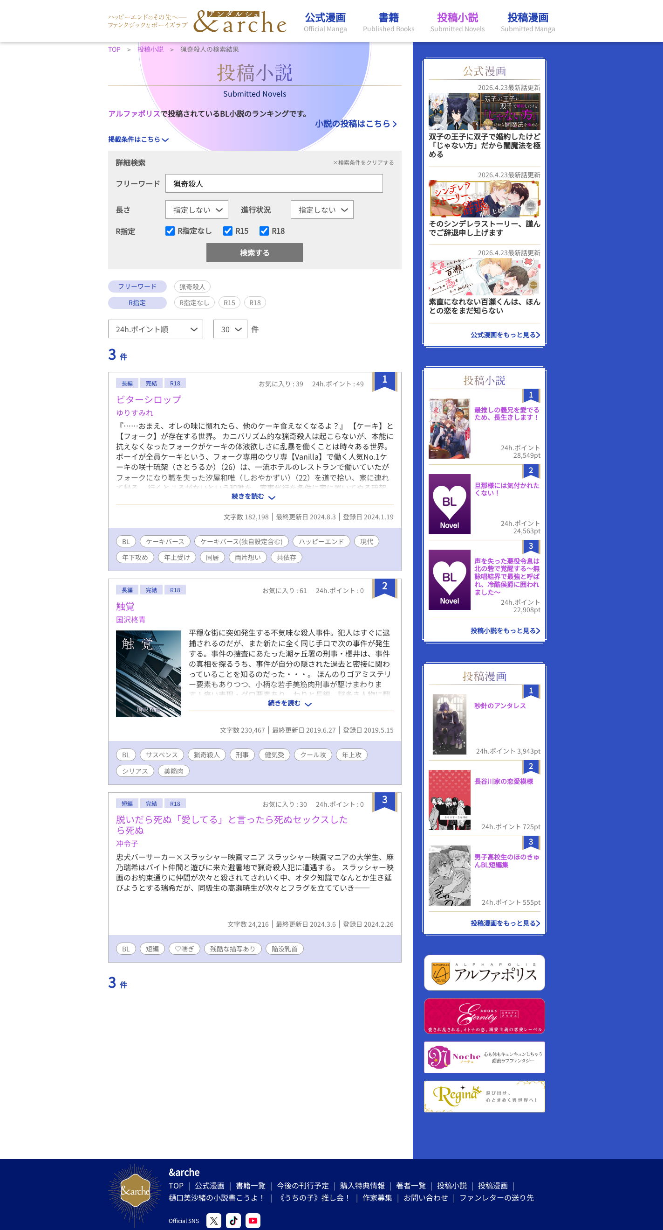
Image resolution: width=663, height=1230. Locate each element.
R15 (241, 231)
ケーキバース (165, 541)
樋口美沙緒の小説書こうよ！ (217, 1197)
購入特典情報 (362, 1185)
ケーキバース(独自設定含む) (241, 541)
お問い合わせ (425, 1197)
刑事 (242, 754)
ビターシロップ (148, 399)
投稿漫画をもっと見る (503, 923)
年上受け (177, 557)
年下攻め (135, 557)
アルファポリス (134, 113)
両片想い (248, 557)
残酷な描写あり (233, 948)
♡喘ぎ (184, 948)
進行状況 (256, 209)
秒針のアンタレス (500, 705)
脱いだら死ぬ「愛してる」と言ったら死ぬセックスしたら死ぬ (232, 824)
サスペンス (162, 754)
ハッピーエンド (321, 541)
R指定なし (195, 231)
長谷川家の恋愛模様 (503, 781)
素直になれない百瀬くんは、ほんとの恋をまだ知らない (484, 306)
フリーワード (138, 183)
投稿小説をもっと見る (503, 630)
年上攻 (352, 754)
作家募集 (377, 1197)
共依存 (286, 557)
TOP (176, 1185)
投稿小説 (452, 1185)
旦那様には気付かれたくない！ (507, 489)
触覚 (125, 606)
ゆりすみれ (134, 412)
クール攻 (313, 754)
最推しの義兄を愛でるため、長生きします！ (507, 413)
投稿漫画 (493, 1185)
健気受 (274, 754)
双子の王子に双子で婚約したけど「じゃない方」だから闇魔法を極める (484, 145)
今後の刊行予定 (303, 1185)
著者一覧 (411, 1185)
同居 (212, 557)
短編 (152, 948)
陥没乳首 (285, 948)
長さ (123, 209)
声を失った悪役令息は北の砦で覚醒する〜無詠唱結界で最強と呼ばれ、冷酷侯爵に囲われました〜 (507, 576)
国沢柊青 (131, 619)
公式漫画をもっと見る (503, 334)
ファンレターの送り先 (496, 1197)
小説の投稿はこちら (352, 123)
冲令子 (127, 843)
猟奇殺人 (207, 754)
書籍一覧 (251, 1185)
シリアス (135, 771)
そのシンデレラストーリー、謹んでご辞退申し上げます (484, 228)
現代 (366, 541)
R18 (278, 231)
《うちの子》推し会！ (314, 1197)
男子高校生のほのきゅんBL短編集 (507, 860)
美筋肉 (174, 771)
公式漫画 (210, 1185)
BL (126, 541)
